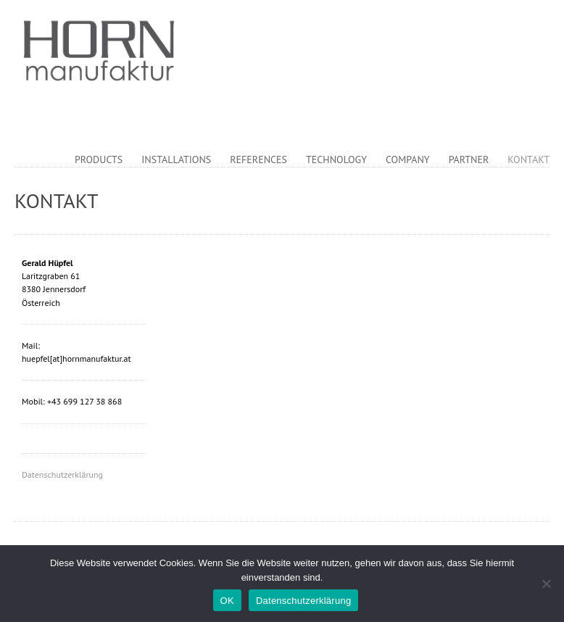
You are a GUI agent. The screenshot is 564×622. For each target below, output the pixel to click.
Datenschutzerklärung (62, 474)
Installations (176, 159)
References (258, 159)
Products (99, 159)
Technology (336, 159)
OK (227, 600)
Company (408, 159)
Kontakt (528, 159)
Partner (469, 159)
